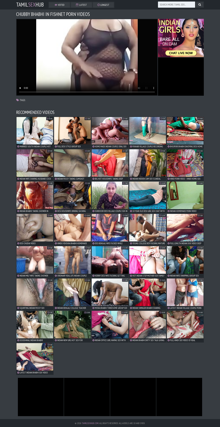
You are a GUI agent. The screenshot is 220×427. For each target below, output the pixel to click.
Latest (81, 5)
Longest (103, 5)
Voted (59, 5)
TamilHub (30, 5)
